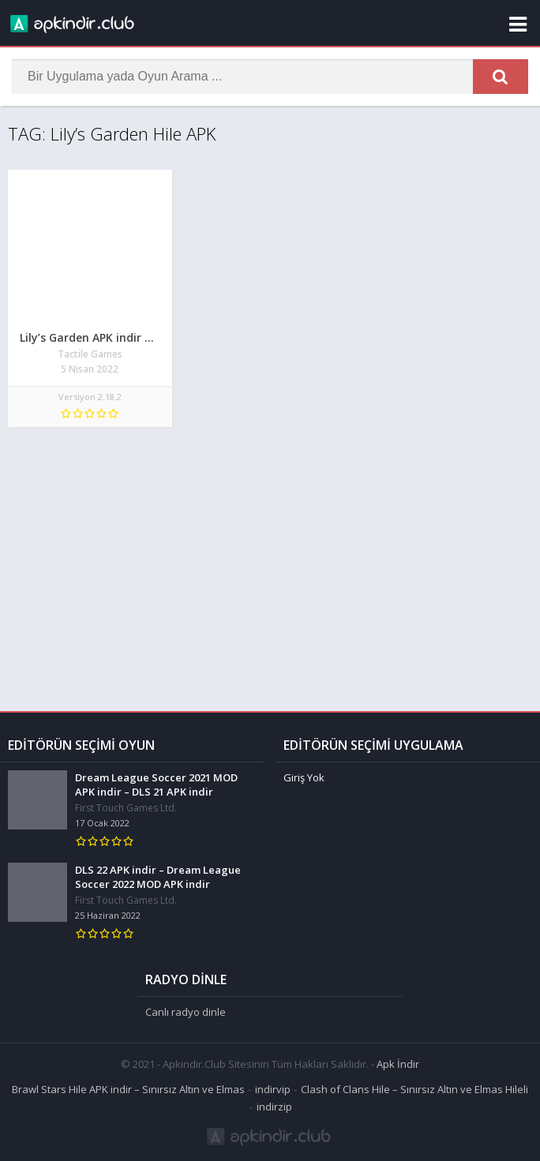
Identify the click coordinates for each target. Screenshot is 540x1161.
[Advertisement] (270, 561)
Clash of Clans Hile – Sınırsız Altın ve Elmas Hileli (414, 1089)
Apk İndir (398, 1064)
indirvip (273, 1089)
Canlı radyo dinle (185, 1012)
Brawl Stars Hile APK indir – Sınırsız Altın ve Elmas (128, 1089)
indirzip (274, 1106)
